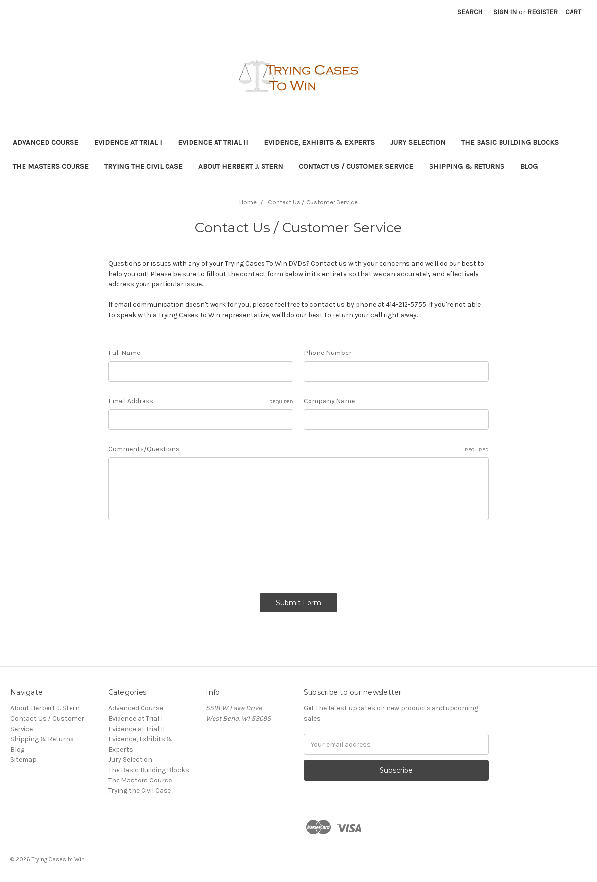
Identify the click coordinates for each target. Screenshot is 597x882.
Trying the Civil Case (143, 166)
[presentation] (182, 553)
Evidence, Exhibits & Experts (319, 142)
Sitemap (23, 757)
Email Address (200, 401)
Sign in (505, 12)
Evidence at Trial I (128, 142)
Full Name (124, 353)
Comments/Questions (298, 449)
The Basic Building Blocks (510, 142)
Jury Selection (418, 142)
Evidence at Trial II (213, 142)
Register (542, 12)
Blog (529, 166)
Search (469, 12)
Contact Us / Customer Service (356, 166)
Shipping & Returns (466, 166)
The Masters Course (51, 166)
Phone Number (328, 353)
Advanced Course (45, 142)
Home (248, 202)
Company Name (329, 401)
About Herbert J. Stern (240, 166)
